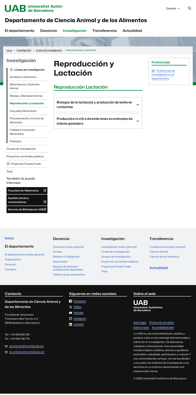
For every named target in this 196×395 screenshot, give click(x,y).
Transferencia (104, 32)
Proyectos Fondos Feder (26, 165)
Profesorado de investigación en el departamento (163, 76)
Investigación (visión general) (119, 248)
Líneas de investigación (29, 71)
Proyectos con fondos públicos (25, 157)
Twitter (78, 308)
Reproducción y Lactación (27, 104)
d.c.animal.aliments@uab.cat (26, 353)
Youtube (78, 314)
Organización (13, 261)
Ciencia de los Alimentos (164, 257)
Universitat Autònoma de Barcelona (39, 8)
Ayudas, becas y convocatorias (27, 202)
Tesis (10, 172)
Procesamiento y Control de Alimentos (27, 121)
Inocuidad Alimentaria (23, 112)
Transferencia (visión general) (167, 248)
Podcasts (15, 142)
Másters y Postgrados (66, 257)
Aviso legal (139, 324)
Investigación (75, 32)
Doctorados (60, 262)
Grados (57, 252)
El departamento (19, 32)
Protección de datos (161, 324)
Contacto (10, 271)
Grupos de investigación (21, 150)
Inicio (9, 240)
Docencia (48, 32)
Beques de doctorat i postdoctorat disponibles (68, 269)
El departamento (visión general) (24, 256)
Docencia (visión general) (68, 248)
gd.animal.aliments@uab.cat (26, 347)
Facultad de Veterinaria (27, 192)
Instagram (80, 319)
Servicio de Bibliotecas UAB (27, 211)
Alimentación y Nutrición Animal (25, 87)
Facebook (80, 302)
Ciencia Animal (158, 252)
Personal (10, 266)
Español (173, 9)
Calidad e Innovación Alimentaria (22, 133)
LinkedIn (79, 325)
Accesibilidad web (163, 329)
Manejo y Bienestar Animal (26, 97)
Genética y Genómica (23, 78)
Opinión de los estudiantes (69, 275)
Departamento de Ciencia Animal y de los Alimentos (86, 21)
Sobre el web (141, 329)
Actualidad (132, 32)
